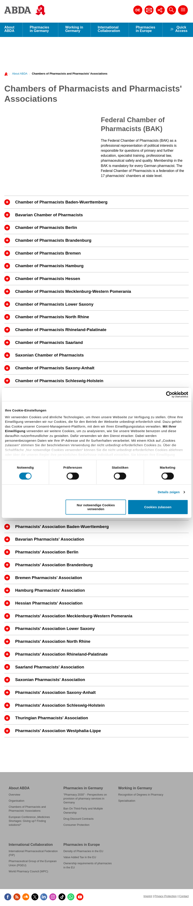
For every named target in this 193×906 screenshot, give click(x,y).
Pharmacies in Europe (145, 30)
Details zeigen (169, 492)
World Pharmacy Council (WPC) (28, 872)
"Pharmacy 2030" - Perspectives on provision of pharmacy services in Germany (85, 799)
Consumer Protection (76, 826)
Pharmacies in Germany (39, 30)
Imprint (147, 897)
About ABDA (9, 30)
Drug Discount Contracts (78, 820)
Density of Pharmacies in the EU (83, 852)
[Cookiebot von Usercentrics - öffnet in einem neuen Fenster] (169, 394)
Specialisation (126, 802)
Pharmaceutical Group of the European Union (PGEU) (33, 864)
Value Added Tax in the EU (79, 858)
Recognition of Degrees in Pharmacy (140, 796)
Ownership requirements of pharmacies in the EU (87, 866)
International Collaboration (109, 30)
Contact (184, 897)
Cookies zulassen (158, 507)
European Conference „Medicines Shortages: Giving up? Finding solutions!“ (29, 822)
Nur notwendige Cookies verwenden (96, 507)
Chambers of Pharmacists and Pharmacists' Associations (69, 75)
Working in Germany (74, 30)
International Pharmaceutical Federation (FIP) (33, 854)
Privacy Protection (165, 897)
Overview (14, 796)
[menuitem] (18, 74)
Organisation (16, 802)
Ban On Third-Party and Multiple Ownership (83, 811)
